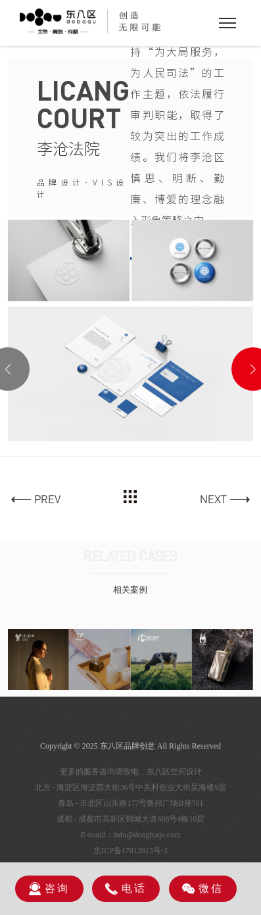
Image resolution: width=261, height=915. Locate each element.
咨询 (49, 888)
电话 (126, 889)
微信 (203, 888)
